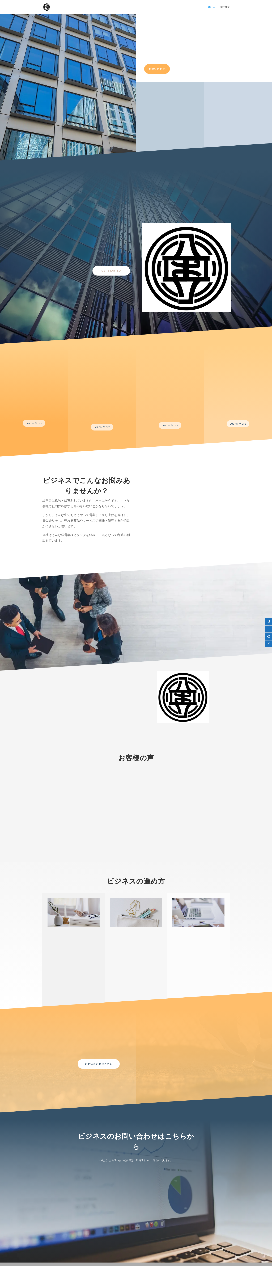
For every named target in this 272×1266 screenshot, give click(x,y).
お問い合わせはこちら (99, 1063)
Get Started (111, 270)
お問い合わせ (157, 68)
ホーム (211, 7)
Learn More (34, 423)
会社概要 (225, 7)
